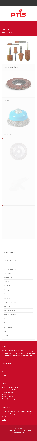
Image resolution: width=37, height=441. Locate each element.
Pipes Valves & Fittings (10, 314)
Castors (6, 265)
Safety (5, 331)
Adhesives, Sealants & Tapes (12, 261)
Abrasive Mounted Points (11, 67)
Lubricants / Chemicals (10, 302)
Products (4, 372)
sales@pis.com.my (9, 399)
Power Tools (7, 319)
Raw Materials (8, 327)
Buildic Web (22, 432)
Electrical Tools (8, 277)
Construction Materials (10, 269)
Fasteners (6, 281)
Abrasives (6, 257)
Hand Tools (7, 286)
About (3, 368)
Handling (6, 290)
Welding (6, 335)
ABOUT (15, 428)
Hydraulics (7, 298)
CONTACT (20, 428)
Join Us (4, 420)
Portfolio (4, 376)
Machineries (7, 306)
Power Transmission (9, 323)
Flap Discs (6, 101)
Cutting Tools (7, 273)
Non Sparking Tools (9, 310)
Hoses (5, 294)
